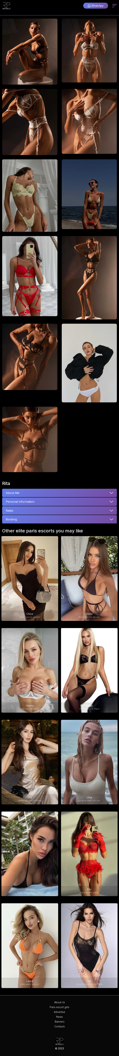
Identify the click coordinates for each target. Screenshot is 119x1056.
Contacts (59, 1026)
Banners (59, 1021)
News (59, 1016)
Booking (11, 519)
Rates (9, 510)
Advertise (59, 1011)
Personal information (20, 501)
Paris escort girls (59, 1007)
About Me (12, 493)
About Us (59, 1002)
